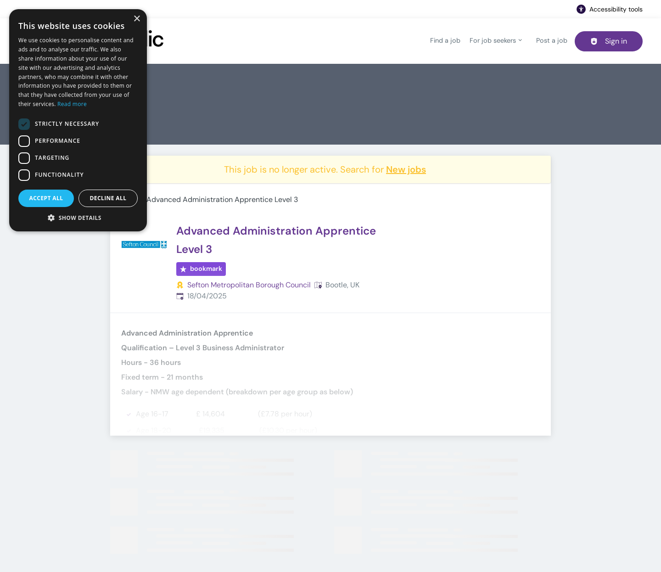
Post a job (551, 40)
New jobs (406, 169)
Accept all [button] (46, 198)
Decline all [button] (108, 198)
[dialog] (78, 120)
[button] (78, 217)
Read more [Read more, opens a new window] (72, 104)
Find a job (445, 40)
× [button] (136, 19)
